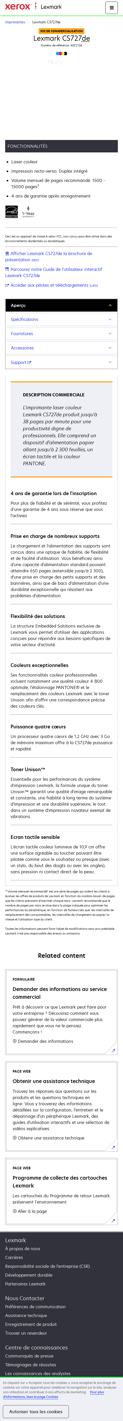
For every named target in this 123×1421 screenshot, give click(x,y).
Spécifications (24, 319)
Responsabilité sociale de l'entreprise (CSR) (47, 1266)
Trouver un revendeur (26, 1333)
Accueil (67, 7)
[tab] (61, 305)
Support (21, 362)
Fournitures (22, 333)
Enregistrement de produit (31, 1324)
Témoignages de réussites (30, 1365)
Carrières (14, 1257)
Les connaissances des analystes (38, 1373)
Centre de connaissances (36, 1347)
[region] (61, 1398)
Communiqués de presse (29, 1356)
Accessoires (22, 348)
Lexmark (15, 1240)
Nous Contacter (24, 1298)
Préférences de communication (35, 1307)
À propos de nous (22, 1248)
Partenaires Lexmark (25, 1284)
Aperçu (18, 305)
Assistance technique (26, 1315)
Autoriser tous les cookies (35, 1412)
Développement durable (28, 1275)
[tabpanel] (61, 630)
